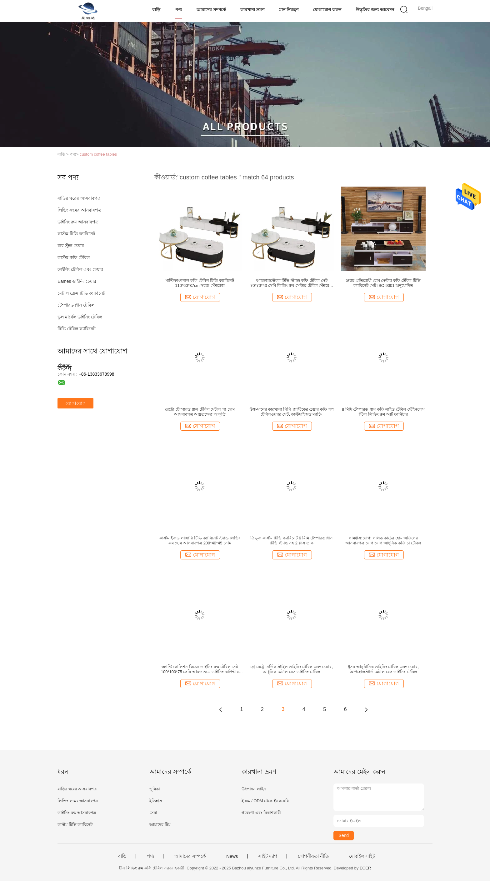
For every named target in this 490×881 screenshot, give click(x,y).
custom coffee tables (98, 154)
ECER (365, 868)
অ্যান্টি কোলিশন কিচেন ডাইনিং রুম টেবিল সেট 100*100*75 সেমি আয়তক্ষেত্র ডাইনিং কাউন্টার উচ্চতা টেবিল (200, 669)
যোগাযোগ (75, 403)
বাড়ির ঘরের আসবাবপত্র (79, 198)
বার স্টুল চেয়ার (71, 245)
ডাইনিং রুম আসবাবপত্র (78, 221)
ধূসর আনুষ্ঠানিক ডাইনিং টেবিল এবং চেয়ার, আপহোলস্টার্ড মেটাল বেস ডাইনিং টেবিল (383, 669)
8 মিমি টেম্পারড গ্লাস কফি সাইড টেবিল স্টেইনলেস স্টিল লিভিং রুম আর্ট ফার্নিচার (383, 412)
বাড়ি (156, 9)
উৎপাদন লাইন (254, 789)
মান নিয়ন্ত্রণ (288, 9)
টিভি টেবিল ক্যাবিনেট (77, 328)
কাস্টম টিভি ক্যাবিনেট (76, 233)
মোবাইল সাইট (362, 856)
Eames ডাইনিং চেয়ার (77, 281)
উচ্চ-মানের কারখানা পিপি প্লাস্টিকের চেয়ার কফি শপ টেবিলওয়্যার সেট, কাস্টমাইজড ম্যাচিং (292, 412)
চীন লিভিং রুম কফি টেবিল (141, 868)
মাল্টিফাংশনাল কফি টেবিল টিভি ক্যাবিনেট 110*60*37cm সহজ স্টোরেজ (200, 283)
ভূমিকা (154, 789)
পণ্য (178, 9)
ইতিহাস (155, 800)
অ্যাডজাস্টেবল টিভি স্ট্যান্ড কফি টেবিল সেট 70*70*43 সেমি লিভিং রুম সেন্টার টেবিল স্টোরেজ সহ (291, 283)
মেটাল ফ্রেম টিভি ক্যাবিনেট (81, 293)
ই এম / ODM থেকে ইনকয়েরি (265, 800)
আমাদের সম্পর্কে (211, 9)
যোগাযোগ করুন (327, 9)
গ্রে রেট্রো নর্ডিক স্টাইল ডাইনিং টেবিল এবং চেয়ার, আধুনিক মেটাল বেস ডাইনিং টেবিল (291, 669)
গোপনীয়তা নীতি (313, 856)
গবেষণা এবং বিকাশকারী (261, 812)
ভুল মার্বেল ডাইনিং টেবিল (80, 316)
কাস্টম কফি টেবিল (74, 257)
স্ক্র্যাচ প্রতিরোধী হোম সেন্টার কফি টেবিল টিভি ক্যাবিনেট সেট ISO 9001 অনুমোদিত (383, 283)
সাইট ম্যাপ (267, 856)
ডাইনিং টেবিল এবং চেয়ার (80, 269)
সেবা (153, 812)
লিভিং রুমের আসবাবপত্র (79, 210)
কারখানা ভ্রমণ (252, 9)
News (232, 856)
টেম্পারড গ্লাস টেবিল (76, 305)
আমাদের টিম (159, 824)
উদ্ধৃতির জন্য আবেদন (375, 9)
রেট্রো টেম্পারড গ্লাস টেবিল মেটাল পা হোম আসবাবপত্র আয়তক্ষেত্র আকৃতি (200, 412)
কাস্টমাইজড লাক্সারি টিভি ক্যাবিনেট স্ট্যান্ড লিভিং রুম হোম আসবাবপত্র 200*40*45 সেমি (199, 540)
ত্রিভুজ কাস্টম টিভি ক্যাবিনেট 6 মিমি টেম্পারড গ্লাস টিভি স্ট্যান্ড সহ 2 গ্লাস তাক (291, 540)
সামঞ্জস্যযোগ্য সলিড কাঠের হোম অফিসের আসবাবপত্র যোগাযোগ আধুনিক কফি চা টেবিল (383, 540)
